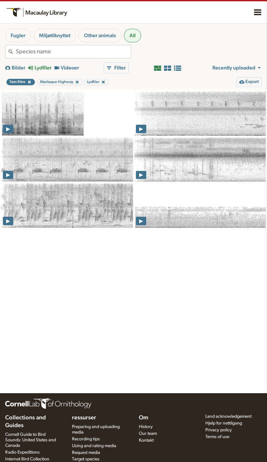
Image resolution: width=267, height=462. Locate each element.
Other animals (100, 35)
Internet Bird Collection (27, 459)
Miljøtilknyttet (54, 35)
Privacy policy (218, 430)
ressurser (84, 418)
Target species (85, 459)
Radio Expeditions (22, 452)
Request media (86, 452)
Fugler (18, 35)
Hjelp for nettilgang (223, 423)
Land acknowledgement (228, 416)
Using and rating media (94, 446)
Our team (148, 433)
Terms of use (217, 437)
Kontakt (146, 440)
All (132, 35)
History (146, 427)
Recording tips (86, 439)
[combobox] (73, 51)
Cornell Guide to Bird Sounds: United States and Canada (30, 440)
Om (143, 418)
